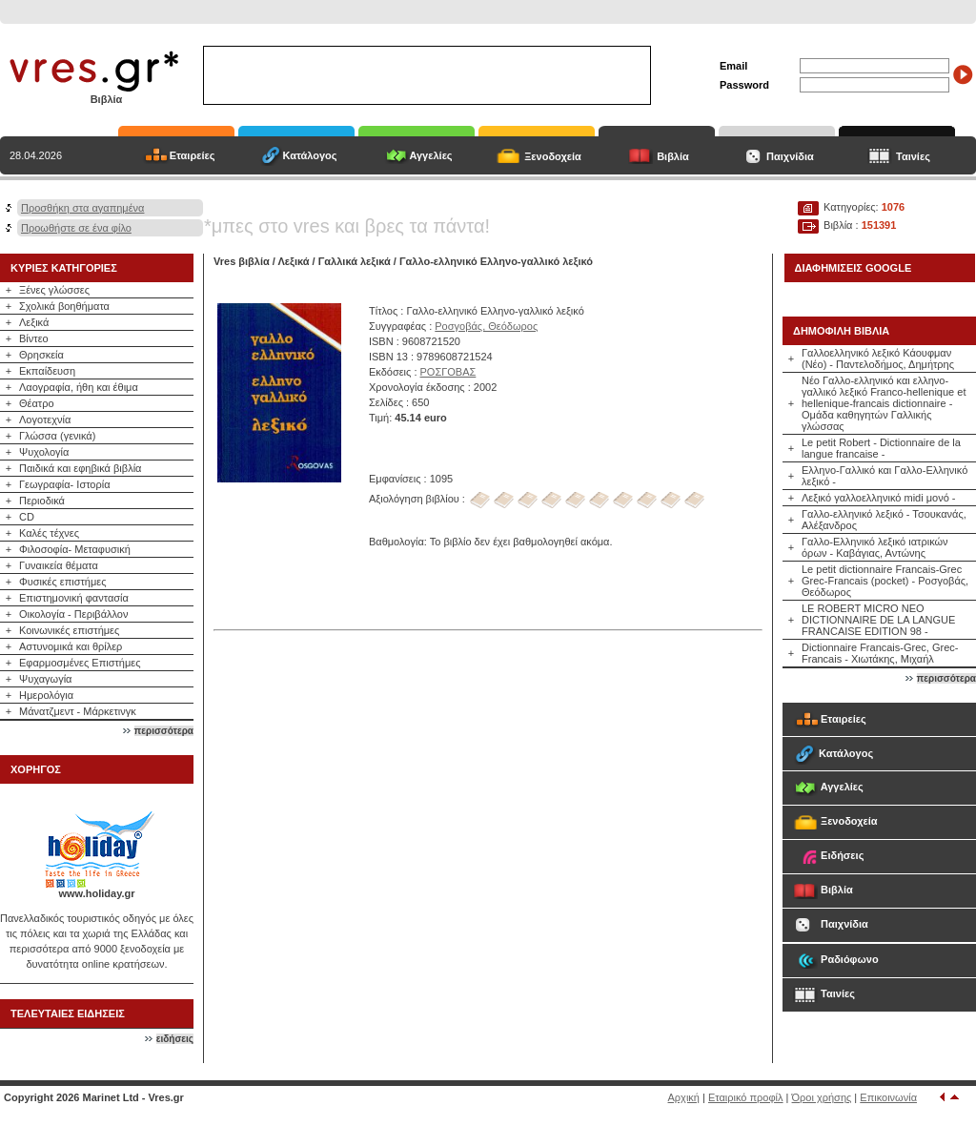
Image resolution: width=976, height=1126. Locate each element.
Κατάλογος (309, 155)
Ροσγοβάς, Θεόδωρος (486, 326)
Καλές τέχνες (49, 533)
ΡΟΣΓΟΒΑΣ (448, 372)
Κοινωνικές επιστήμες (69, 630)
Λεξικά (34, 322)
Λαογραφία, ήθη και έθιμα (78, 387)
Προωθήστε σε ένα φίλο (76, 228)
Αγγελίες (430, 155)
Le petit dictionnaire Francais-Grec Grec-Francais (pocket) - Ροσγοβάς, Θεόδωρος (885, 580)
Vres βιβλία (242, 261)
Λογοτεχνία (45, 419)
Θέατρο (36, 403)
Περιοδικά (42, 500)
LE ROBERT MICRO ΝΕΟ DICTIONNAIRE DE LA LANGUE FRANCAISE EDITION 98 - (878, 620)
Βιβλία (673, 156)
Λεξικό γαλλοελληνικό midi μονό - (879, 497)
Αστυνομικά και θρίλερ (70, 646)
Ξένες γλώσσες (54, 290)
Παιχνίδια (790, 156)
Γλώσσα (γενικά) (57, 435)
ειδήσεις (174, 1039)
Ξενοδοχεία (552, 156)
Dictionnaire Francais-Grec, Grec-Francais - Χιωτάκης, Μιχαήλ (880, 653)
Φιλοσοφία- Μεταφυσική (75, 549)
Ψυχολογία (44, 452)
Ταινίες (913, 156)
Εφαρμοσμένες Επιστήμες (80, 662)
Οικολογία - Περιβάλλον (74, 614)
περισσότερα (163, 731)
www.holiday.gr (96, 893)
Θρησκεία (41, 354)
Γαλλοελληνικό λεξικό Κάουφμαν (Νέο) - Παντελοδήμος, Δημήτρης (878, 358)
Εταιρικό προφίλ (745, 1097)
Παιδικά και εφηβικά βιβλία (80, 468)
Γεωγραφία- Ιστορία (65, 484)
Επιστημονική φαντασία (74, 598)
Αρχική (684, 1097)
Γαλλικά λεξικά (354, 261)
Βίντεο (34, 338)
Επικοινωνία (888, 1097)
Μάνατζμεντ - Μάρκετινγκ (77, 711)
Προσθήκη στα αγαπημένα (82, 208)
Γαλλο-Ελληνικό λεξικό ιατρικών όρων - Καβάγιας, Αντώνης (875, 547)
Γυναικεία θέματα (58, 565)
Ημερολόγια (46, 695)
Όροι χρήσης (822, 1097)
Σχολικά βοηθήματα (64, 306)
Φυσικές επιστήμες (63, 581)
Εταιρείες (192, 155)
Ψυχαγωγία (45, 679)
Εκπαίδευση (47, 371)
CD (26, 516)
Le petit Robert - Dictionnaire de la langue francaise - (881, 448)
